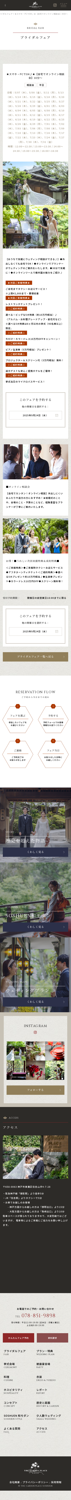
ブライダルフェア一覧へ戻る (35, 657)
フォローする (35, 1090)
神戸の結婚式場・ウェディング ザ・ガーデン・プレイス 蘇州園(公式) (35, 5)
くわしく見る (35, 852)
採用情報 (56, 1482)
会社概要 (15, 1482)
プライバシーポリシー (35, 1482)
